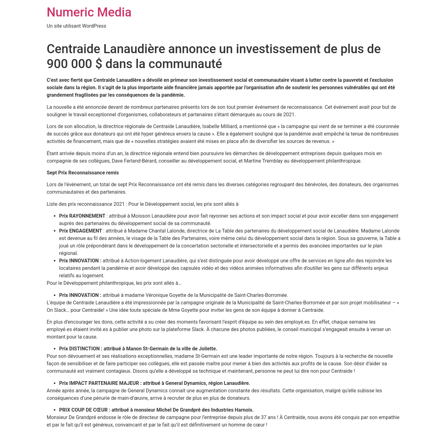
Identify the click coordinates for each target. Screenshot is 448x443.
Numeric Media (89, 12)
